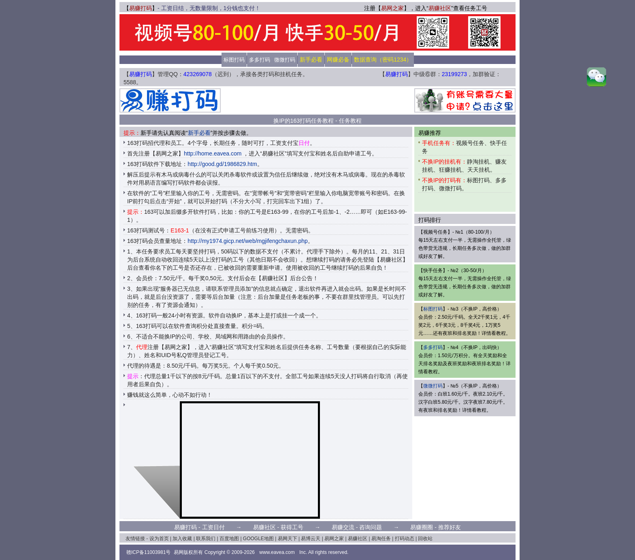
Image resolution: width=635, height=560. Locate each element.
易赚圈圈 (421, 527)
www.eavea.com (276, 552)
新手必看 (199, 133)
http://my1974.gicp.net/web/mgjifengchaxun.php (248, 241)
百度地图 (229, 538)
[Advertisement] (317, 100)
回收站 (425, 538)
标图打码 (234, 60)
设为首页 (159, 538)
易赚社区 (439, 8)
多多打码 (259, 60)
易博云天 (310, 538)
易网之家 (392, 8)
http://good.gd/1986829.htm (222, 164)
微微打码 (284, 60)
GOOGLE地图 (258, 538)
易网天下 (287, 538)
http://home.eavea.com (212, 153)
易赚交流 (343, 527)
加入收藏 (182, 538)
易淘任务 (381, 538)
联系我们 (205, 538)
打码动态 (404, 538)
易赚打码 (140, 8)
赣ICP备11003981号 (148, 552)
